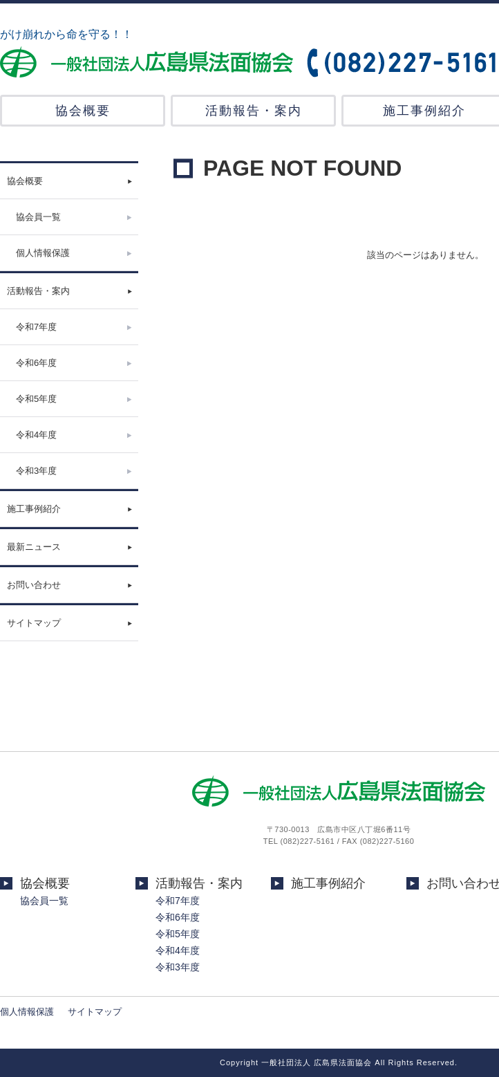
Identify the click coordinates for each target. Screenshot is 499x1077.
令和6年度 (36, 363)
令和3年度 (36, 471)
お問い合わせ (34, 585)
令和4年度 (36, 435)
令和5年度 (36, 399)
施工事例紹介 (34, 509)
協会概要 (83, 111)
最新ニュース (34, 547)
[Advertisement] (69, 711)
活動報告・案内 (253, 111)
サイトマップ (34, 623)
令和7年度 (36, 327)
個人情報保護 (43, 253)
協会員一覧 (38, 217)
